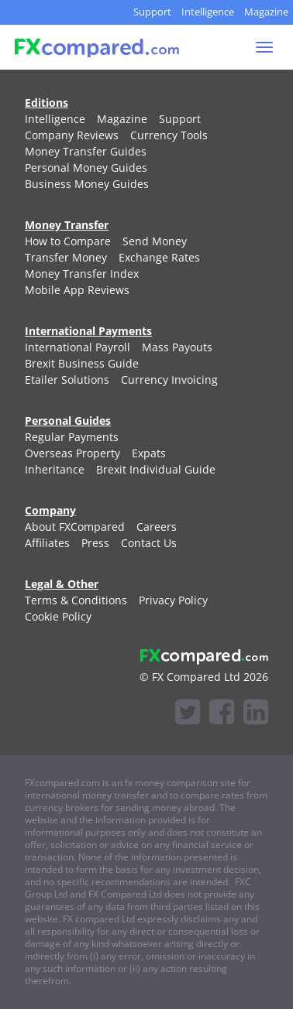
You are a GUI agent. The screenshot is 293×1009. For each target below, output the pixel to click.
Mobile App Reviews (77, 289)
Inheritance (54, 469)
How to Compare (68, 241)
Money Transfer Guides (85, 151)
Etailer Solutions (67, 379)
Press (95, 542)
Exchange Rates (159, 257)
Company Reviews (72, 135)
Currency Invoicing (169, 379)
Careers (156, 526)
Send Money (154, 241)
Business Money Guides (87, 183)
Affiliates (47, 542)
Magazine (266, 12)
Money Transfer (67, 224)
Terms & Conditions (76, 600)
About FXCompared (75, 526)
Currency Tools (169, 135)
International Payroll (77, 347)
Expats (149, 453)
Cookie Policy (58, 616)
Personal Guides (68, 420)
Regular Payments (72, 436)
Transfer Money (66, 257)
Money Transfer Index (82, 273)
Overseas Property (72, 453)
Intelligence (207, 12)
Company (50, 510)
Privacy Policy (173, 600)
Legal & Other (61, 583)
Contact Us (149, 542)
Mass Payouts (177, 347)
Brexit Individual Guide (155, 469)
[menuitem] (55, 119)
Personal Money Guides (86, 167)
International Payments (88, 330)
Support (152, 12)
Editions (46, 102)
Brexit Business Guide (82, 363)
